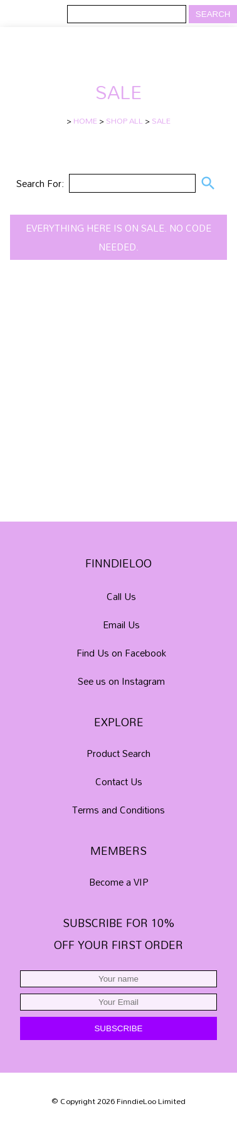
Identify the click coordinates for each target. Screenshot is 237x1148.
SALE (161, 121)
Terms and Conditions (118, 809)
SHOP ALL (124, 121)
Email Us (121, 624)
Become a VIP (119, 881)
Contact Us (118, 781)
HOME (85, 121)
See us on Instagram (121, 681)
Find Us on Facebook (121, 652)
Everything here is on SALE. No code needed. (118, 237)
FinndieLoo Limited (151, 1101)
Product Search (118, 753)
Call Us (121, 596)
